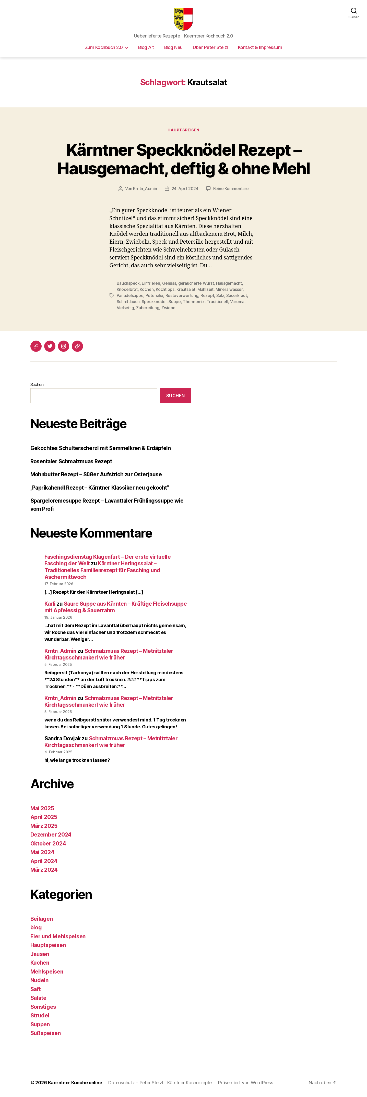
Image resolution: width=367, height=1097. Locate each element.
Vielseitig (125, 307)
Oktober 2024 (48, 843)
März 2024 (44, 870)
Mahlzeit (205, 289)
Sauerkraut (236, 295)
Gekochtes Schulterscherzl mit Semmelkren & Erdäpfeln (100, 448)
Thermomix (194, 301)
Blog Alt (146, 47)
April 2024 (43, 861)
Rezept (207, 295)
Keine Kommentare (231, 188)
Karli (50, 604)
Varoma (237, 301)
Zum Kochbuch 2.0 (104, 47)
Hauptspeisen (183, 130)
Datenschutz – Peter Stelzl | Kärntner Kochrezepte (160, 1082)
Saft (35, 989)
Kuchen (39, 962)
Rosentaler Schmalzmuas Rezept (71, 461)
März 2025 (44, 826)
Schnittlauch (128, 301)
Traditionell (217, 301)
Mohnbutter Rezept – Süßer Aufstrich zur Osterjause (96, 474)
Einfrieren (151, 283)
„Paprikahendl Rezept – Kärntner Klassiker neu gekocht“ (99, 487)
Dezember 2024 (51, 834)
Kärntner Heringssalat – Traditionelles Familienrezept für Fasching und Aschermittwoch (102, 570)
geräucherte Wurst (196, 283)
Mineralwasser (229, 289)
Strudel (40, 1015)
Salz (220, 295)
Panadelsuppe (130, 295)
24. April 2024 (185, 188)
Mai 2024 (42, 852)
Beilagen (41, 919)
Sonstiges (43, 1007)
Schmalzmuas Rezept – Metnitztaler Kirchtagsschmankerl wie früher (108, 654)
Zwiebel (168, 307)
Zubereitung (147, 307)
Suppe (175, 301)
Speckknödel (154, 301)
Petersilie (154, 295)
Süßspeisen (45, 1033)
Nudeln (39, 980)
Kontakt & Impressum (260, 47)
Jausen (39, 954)
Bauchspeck (128, 283)
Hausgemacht (229, 283)
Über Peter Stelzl (210, 47)
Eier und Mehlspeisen (58, 936)
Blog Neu (173, 47)
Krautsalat (185, 289)
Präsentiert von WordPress (245, 1082)
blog (36, 927)
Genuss (169, 283)
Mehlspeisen (46, 971)
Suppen (40, 1024)
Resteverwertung (181, 295)
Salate (38, 998)
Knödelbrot (127, 289)
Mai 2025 (42, 808)
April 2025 (43, 817)
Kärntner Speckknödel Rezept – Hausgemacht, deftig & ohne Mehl (183, 159)
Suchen (37, 384)
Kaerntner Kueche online (75, 1082)
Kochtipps (165, 289)
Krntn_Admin (145, 188)
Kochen (146, 289)
